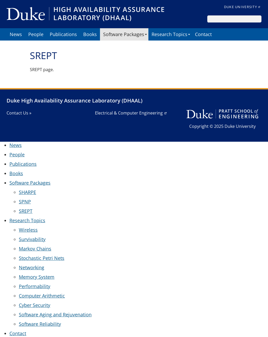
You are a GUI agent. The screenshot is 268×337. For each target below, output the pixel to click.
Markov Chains (35, 248)
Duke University (240, 6)
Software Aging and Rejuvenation (55, 314)
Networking (31, 267)
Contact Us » (19, 113)
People (35, 34)
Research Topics (169, 34)
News (16, 34)
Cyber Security (34, 305)
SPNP (25, 201)
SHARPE (27, 192)
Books (90, 34)
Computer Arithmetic (42, 296)
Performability (34, 286)
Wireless (28, 230)
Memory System (36, 277)
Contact (203, 34)
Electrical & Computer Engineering (129, 113)
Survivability (32, 239)
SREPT (25, 211)
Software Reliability (40, 324)
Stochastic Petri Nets (41, 258)
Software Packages (123, 34)
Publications (63, 34)
